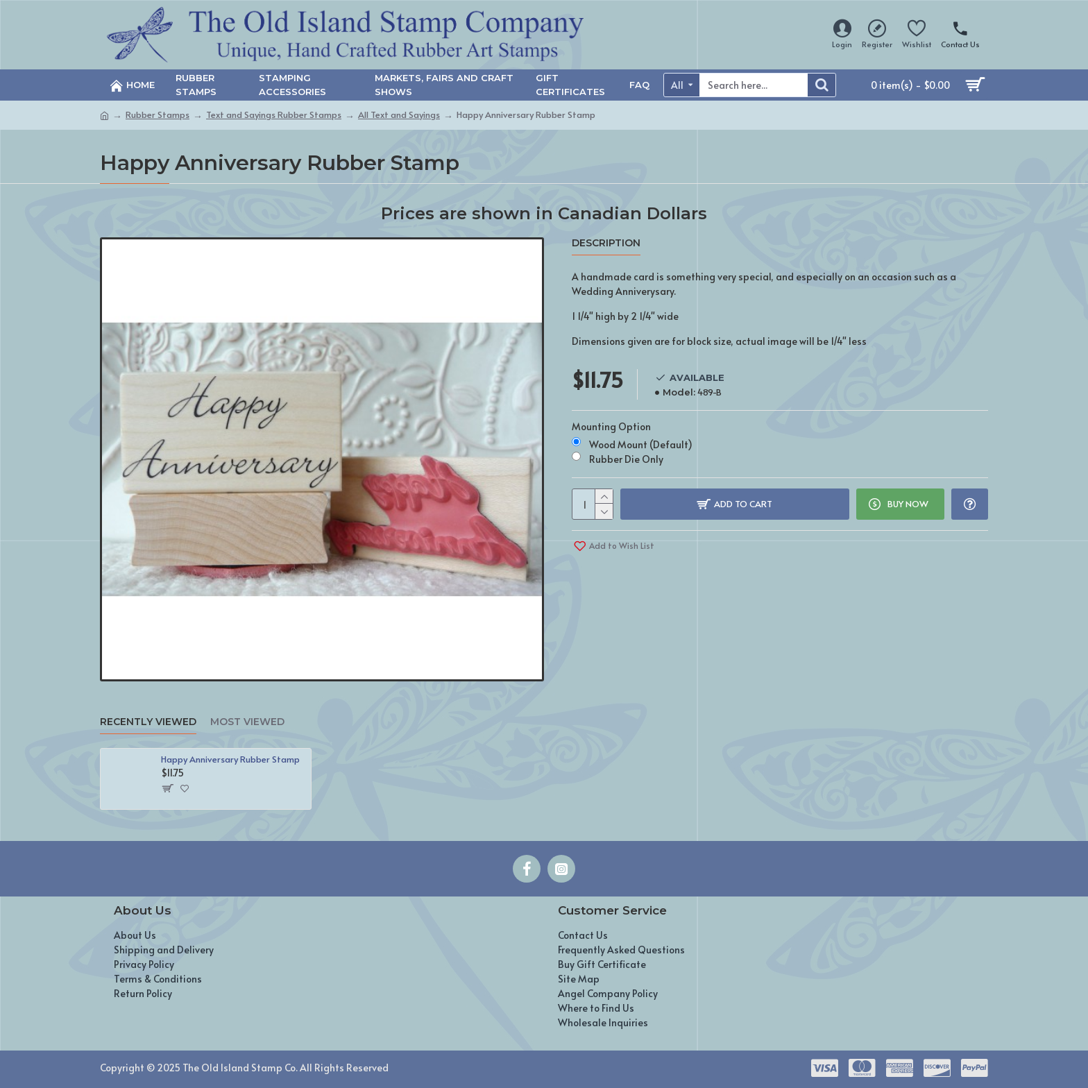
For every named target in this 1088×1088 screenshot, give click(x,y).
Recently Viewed (148, 722)
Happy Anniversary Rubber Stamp (230, 759)
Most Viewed (247, 722)
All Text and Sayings (399, 114)
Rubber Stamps (157, 114)
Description (606, 243)
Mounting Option (611, 426)
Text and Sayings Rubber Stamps (273, 114)
